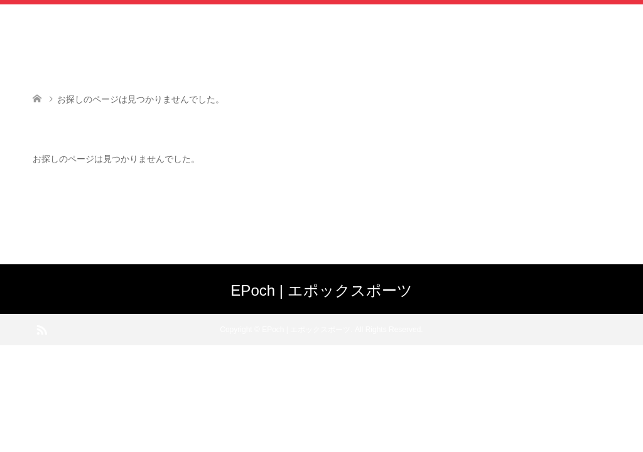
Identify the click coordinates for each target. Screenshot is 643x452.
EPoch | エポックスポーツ (321, 290)
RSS (41, 328)
